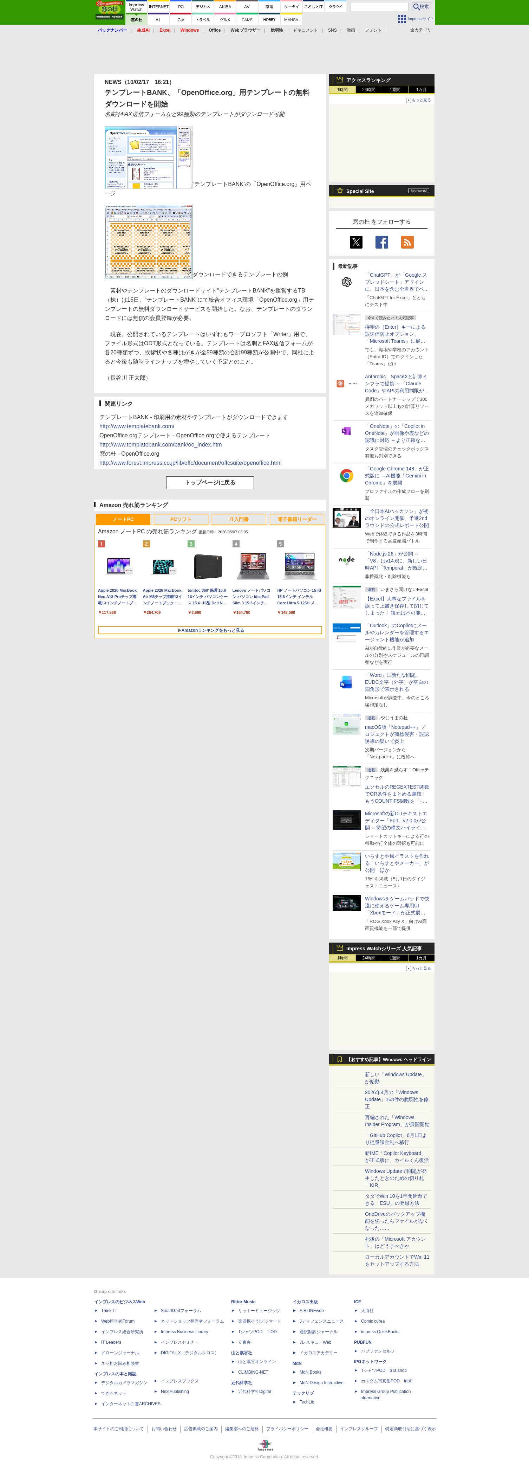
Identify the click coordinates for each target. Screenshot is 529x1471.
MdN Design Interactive (322, 1382)
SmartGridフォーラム (181, 1310)
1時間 (342, 89)
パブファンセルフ (378, 1351)
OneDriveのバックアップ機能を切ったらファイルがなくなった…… (397, 1221)
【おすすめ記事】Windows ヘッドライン (388, 1059)
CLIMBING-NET (253, 1372)
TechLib (307, 1402)
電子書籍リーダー (297, 519)
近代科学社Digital (254, 1391)
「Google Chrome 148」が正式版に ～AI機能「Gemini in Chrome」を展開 (397, 476)
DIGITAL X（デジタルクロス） (190, 1352)
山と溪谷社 (241, 1352)
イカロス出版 (305, 1301)
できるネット (113, 1393)
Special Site (360, 191)
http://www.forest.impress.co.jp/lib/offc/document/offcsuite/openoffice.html (190, 463)
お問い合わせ (164, 1428)
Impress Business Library (184, 1331)
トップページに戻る (210, 483)
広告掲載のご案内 (201, 1428)
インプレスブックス (180, 1381)
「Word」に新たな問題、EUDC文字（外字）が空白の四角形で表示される (396, 682)
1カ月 (421, 89)
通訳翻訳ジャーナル (319, 1331)
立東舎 (244, 1342)
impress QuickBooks (380, 1331)
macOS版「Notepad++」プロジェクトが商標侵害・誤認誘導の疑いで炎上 (397, 734)
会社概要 (324, 1428)
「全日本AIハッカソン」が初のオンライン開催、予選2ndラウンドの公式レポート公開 (397, 518)
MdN (297, 1363)
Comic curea (373, 1321)
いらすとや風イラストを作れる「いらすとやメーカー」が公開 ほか (397, 863)
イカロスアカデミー (319, 1352)
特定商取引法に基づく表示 (410, 1428)
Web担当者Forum (118, 1321)
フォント (373, 30)
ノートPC (123, 519)
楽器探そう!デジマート (259, 1321)
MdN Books (310, 1372)
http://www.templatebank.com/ (136, 426)
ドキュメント (305, 30)
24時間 (368, 89)
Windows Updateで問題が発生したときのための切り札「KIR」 (396, 1178)
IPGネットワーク (370, 1361)
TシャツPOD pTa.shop (384, 1370)
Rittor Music (243, 1301)
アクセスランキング (368, 80)
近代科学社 (241, 1382)
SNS (332, 30)
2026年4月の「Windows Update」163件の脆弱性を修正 (397, 1099)
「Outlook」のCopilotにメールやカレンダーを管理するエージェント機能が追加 (397, 632)
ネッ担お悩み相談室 (120, 1363)
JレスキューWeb (315, 1342)
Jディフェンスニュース (322, 1321)
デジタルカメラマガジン (124, 1382)
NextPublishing (175, 1391)
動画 (351, 30)
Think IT (108, 1310)
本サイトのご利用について (118, 1428)
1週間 (395, 89)
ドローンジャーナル (120, 1352)
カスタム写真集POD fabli (386, 1381)
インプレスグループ (359, 1428)
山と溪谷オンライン (257, 1361)
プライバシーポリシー (287, 1428)
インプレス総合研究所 (122, 1331)
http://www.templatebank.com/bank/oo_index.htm (160, 445)
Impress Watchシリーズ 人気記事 (384, 948)
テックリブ (303, 1393)
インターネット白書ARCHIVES (131, 1403)
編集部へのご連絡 (242, 1428)
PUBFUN (363, 1342)
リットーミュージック (259, 1310)
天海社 (367, 1310)
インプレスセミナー (180, 1342)
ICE (357, 1301)
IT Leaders (111, 1342)
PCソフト (181, 519)
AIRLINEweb (312, 1310)
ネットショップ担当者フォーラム (192, 1321)
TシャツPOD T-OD (257, 1331)
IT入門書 (238, 519)
